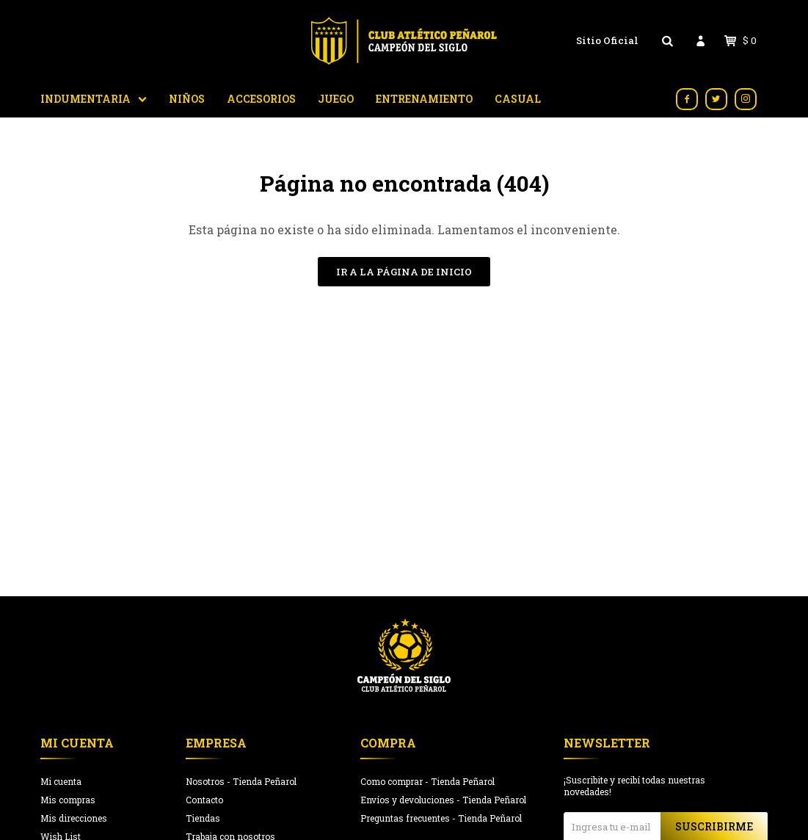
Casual (518, 99)
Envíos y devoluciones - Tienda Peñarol (443, 799)
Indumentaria (85, 99)
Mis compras (67, 799)
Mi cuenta (60, 781)
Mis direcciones (73, 818)
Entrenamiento (424, 99)
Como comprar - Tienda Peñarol (427, 781)
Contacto (204, 799)
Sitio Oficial (607, 40)
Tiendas (203, 818)
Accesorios (261, 99)
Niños (187, 99)
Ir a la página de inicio (404, 271)
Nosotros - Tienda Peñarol (241, 781)
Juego (336, 99)
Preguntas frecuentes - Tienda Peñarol (441, 818)
